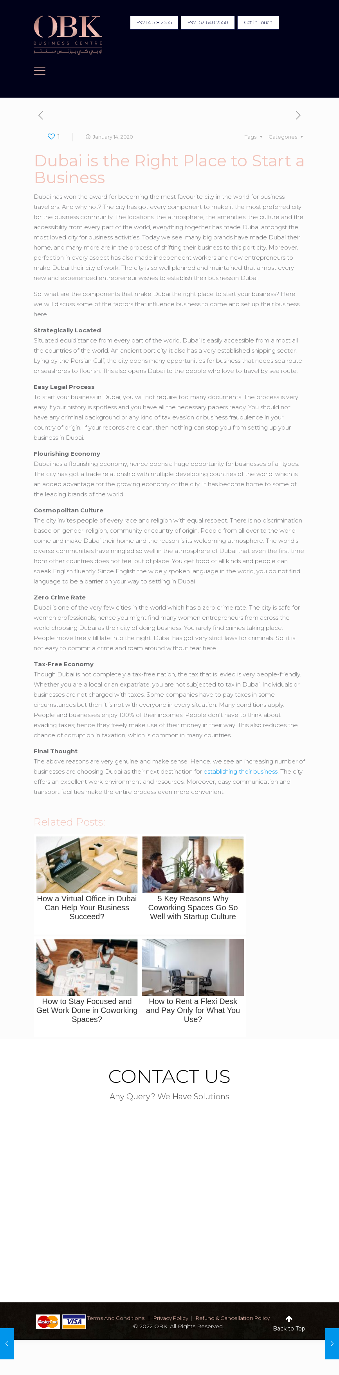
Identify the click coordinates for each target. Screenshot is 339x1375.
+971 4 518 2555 (142, 23)
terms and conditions (123, 1317)
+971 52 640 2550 (199, 23)
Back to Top (289, 1328)
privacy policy (180, 1317)
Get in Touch (255, 23)
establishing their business (241, 771)
